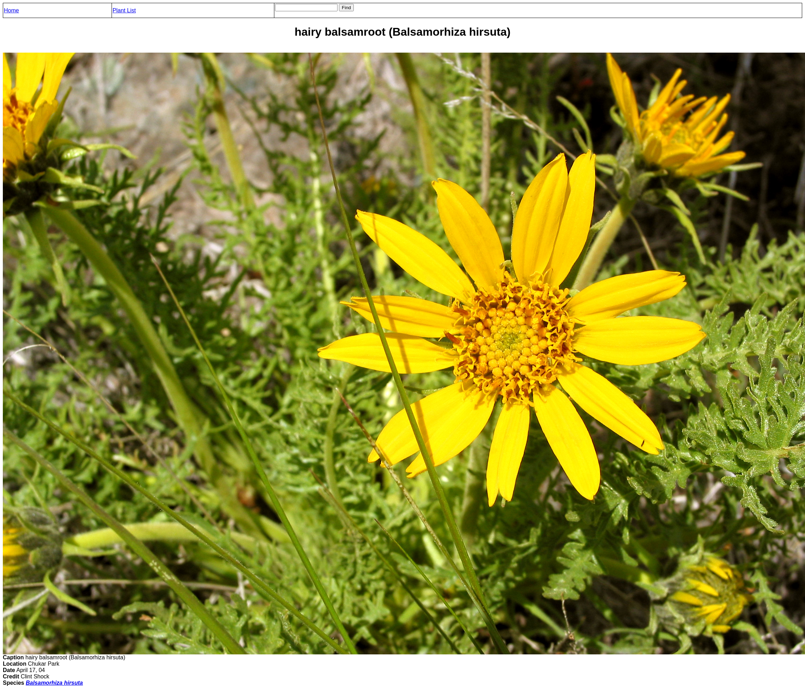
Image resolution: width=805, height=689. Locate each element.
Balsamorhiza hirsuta (54, 683)
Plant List (124, 10)
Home (11, 10)
